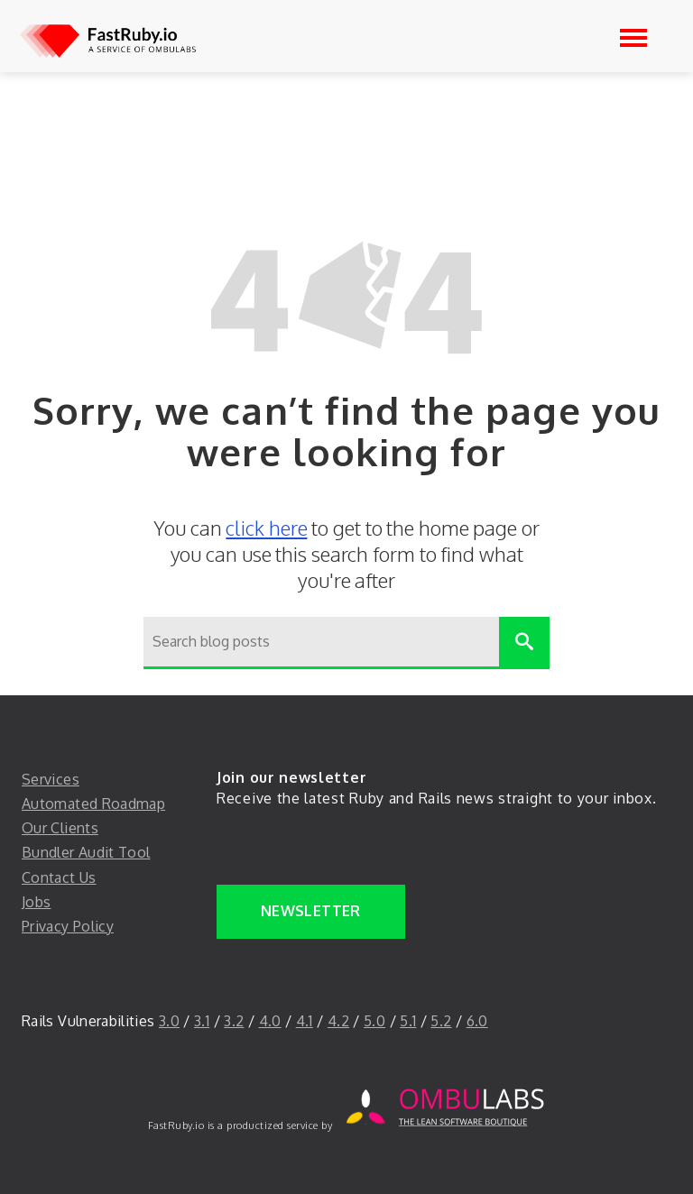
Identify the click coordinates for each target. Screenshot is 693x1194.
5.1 (408, 1021)
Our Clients (60, 828)
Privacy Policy (68, 926)
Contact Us (59, 877)
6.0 (477, 1021)
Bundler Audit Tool (86, 852)
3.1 (201, 1021)
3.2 (234, 1021)
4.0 (270, 1021)
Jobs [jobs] (36, 902)
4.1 (304, 1021)
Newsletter (311, 911)
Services (50, 779)
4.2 (338, 1021)
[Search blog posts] (321, 643)
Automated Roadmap (93, 803)
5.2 (440, 1021)
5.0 (374, 1021)
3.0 (169, 1021)
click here (266, 527)
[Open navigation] (633, 38)
